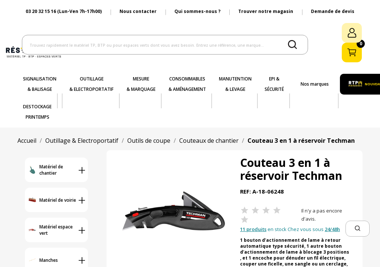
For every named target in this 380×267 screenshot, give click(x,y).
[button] (357, 229)
